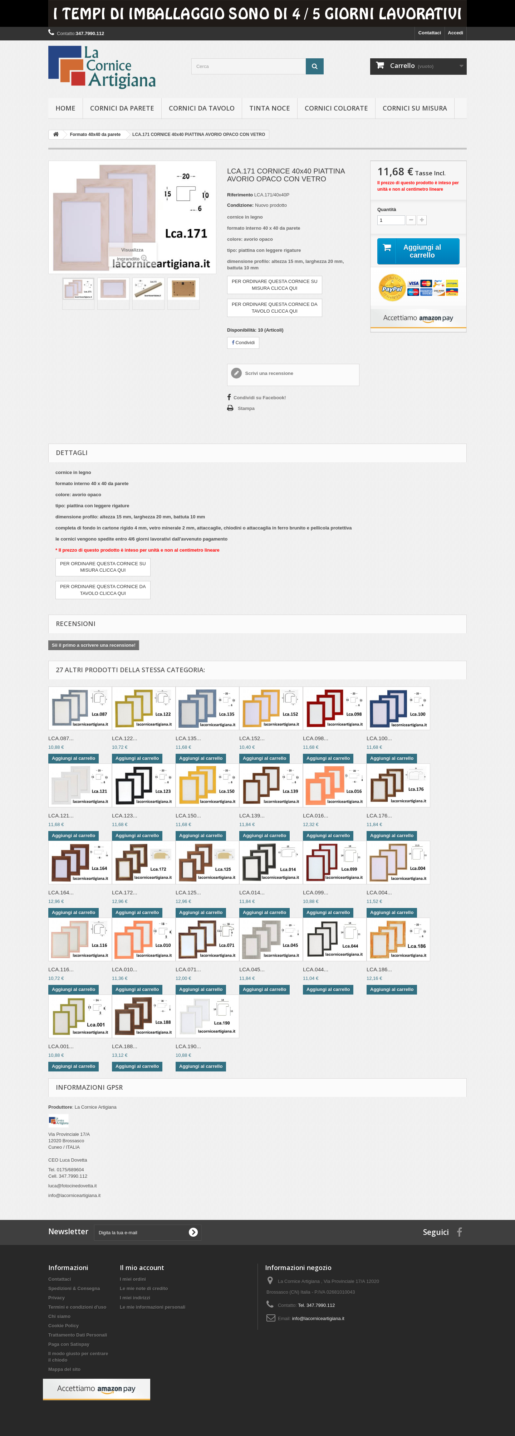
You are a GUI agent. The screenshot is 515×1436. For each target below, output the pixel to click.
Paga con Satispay (68, 1344)
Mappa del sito (64, 1369)
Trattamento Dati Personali (77, 1335)
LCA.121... (61, 815)
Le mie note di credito (144, 1288)
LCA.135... (188, 738)
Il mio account (142, 1267)
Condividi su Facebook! (260, 397)
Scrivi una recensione (268, 373)
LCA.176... (379, 815)
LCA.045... (252, 969)
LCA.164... (61, 892)
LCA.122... (124, 738)
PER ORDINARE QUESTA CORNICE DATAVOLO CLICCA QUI (275, 308)
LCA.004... (379, 892)
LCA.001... (61, 1046)
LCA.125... (188, 892)
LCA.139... (252, 815)
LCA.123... (124, 815)
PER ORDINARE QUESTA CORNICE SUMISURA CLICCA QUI (275, 285)
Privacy (56, 1297)
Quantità (386, 209)
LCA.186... (379, 969)
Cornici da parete (122, 108)
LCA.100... (379, 738)
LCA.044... (315, 969)
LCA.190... (188, 1046)
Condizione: (240, 205)
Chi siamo (59, 1316)
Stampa (246, 408)
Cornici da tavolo (202, 108)
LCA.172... (124, 892)
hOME (65, 108)
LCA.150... (188, 815)
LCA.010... (124, 969)
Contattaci (429, 32)
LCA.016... (315, 815)
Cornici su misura (415, 108)
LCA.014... (252, 892)
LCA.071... (188, 969)
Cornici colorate (336, 108)
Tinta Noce (269, 108)
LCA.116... (61, 969)
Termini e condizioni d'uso (77, 1307)
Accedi (455, 32)
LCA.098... (315, 738)
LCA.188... (124, 1046)
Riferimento (240, 194)
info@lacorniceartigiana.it (318, 1318)
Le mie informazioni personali (152, 1307)
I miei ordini (133, 1279)
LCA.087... (61, 738)
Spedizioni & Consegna (74, 1288)
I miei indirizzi (135, 1297)
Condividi (243, 342)
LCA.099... (315, 892)
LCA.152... (252, 738)
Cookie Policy (63, 1325)
